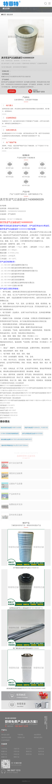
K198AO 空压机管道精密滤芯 (10, 433)
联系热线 (35, 90)
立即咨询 (12, 91)
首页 (4, 14)
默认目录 (10, 14)
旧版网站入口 (26, 781)
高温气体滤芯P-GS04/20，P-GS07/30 (36, 427)
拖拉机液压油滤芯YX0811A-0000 (11, 427)
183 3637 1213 (39, 92)
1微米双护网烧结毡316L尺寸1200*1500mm (14, 445)
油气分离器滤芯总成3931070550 (32, 433)
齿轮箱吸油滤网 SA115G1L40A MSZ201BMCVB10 (16, 439)
